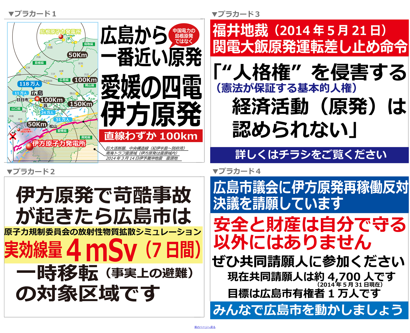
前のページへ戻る (205, 327)
